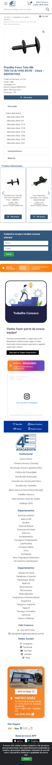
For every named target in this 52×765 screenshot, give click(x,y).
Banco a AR (26, 519)
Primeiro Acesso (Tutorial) (26, 464)
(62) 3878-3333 (40, 5)
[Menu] (6, 3)
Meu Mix (17, 425)
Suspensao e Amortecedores (26, 597)
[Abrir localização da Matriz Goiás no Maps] (26, 692)
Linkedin (26, 654)
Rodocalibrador (26, 594)
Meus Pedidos (35, 425)
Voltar (43, 16)
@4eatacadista (29, 363)
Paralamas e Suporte (26, 576)
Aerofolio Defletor (26, 516)
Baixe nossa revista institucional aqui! (26, 490)
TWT (14, 92)
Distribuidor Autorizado (26, 477)
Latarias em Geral (26, 573)
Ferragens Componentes (26, 540)
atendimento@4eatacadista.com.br (26, 634)
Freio (26, 551)
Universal (26, 615)
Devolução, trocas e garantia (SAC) (26, 468)
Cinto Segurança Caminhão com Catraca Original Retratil (39, 198)
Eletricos (26, 533)
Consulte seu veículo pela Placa (26, 481)
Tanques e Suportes (26, 604)
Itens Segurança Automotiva (26, 558)
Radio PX (26, 583)
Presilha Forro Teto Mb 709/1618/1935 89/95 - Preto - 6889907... (13, 198)
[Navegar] (3, 193)
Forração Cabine (26, 547)
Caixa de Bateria (26, 526)
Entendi (27, 759)
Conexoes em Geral (26, 530)
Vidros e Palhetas (26, 618)
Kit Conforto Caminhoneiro (26, 561)
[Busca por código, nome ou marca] (23, 9)
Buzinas (26, 523)
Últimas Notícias (23, 268)
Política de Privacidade (26, 472)
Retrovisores (26, 590)
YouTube (26, 651)
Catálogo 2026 (26, 503)
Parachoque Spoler (26, 580)
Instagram (26, 644)
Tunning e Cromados (26, 611)
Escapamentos (26, 537)
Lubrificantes (26, 544)
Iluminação (26, 554)
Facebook (26, 647)
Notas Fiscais (35, 429)
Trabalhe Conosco (26, 495)
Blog (26, 658)
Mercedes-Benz (15, 90)
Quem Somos (26, 459)
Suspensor (26, 601)
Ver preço (26, 97)
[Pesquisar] (47, 9)
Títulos (17, 429)
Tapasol (26, 608)
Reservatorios (26, 587)
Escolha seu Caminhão (26, 486)
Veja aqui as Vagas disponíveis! (22, 353)
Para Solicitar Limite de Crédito (26, 499)
